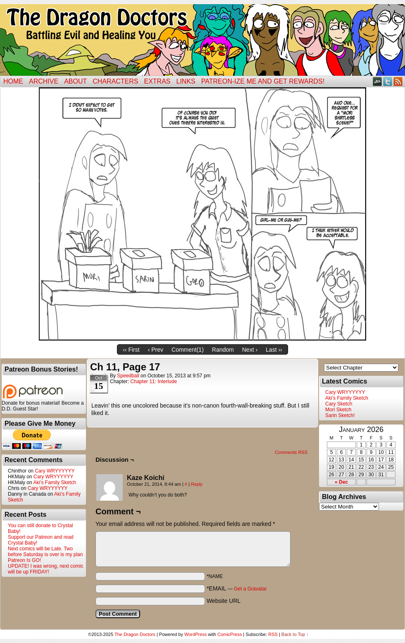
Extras (157, 81)
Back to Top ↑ (295, 634)
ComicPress (229, 634)
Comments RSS (291, 452)
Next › (249, 349)
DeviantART (377, 81)
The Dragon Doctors (134, 634)
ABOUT (75, 81)
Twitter (388, 81)
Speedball (128, 376)
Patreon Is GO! (24, 560)
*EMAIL (237, 588)
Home (13, 81)
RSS (398, 81)
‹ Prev (155, 349)
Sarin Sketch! (340, 415)
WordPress (195, 634)
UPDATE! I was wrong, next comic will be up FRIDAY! (45, 569)
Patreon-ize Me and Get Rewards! (262, 81)
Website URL (224, 600)
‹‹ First (131, 349)
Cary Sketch (338, 404)
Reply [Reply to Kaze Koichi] (196, 484)
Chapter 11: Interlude (153, 381)
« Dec (341, 482)
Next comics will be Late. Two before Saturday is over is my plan (45, 551)
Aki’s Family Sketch (54, 482)
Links (185, 81)
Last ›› (274, 349)
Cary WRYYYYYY (54, 471)
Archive (43, 81)
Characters (115, 81)
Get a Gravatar (250, 589)
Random (223, 349)
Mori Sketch (338, 410)
